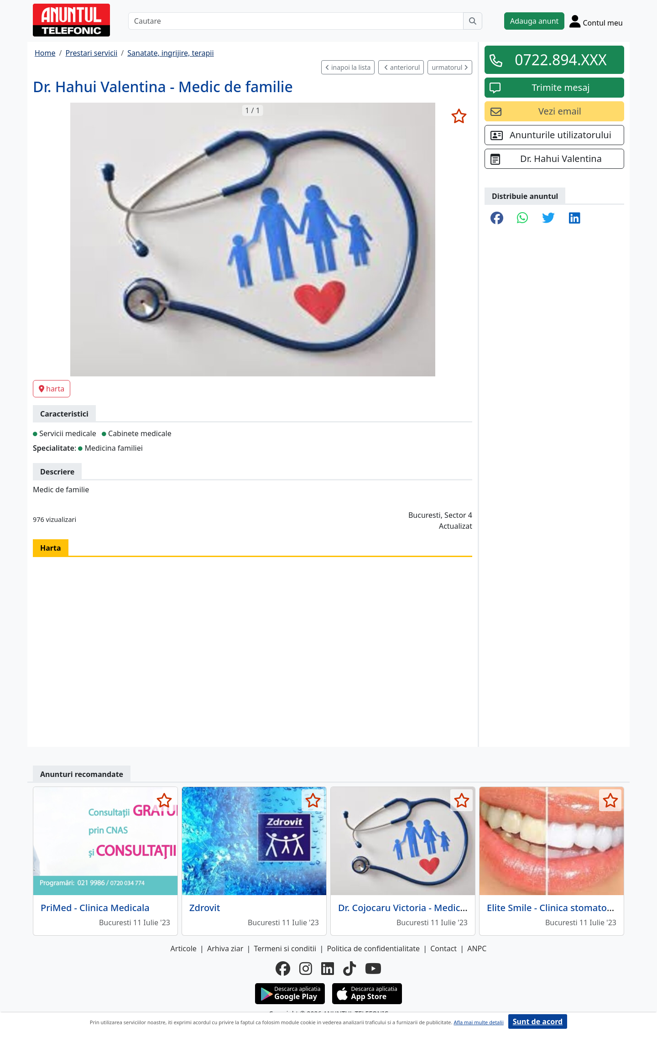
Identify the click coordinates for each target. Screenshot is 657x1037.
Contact (443, 948)
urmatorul (450, 67)
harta (51, 389)
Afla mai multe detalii (478, 1022)
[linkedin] (327, 969)
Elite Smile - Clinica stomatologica (560, 908)
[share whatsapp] (522, 218)
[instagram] (305, 969)
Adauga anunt (534, 21)
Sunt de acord (538, 1021)
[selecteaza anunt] (459, 116)
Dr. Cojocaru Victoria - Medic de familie (422, 908)
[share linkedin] (574, 218)
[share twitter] (548, 218)
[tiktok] (349, 969)
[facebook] (283, 969)
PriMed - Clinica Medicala (95, 908)
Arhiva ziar (225, 948)
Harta (50, 548)
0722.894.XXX (561, 59)
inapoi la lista (347, 67)
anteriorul (402, 67)
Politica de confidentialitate (373, 948)
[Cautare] (296, 21)
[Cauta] (472, 21)
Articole (184, 948)
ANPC (476, 948)
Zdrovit (204, 908)
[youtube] (373, 969)
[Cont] (596, 21)
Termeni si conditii (285, 948)
